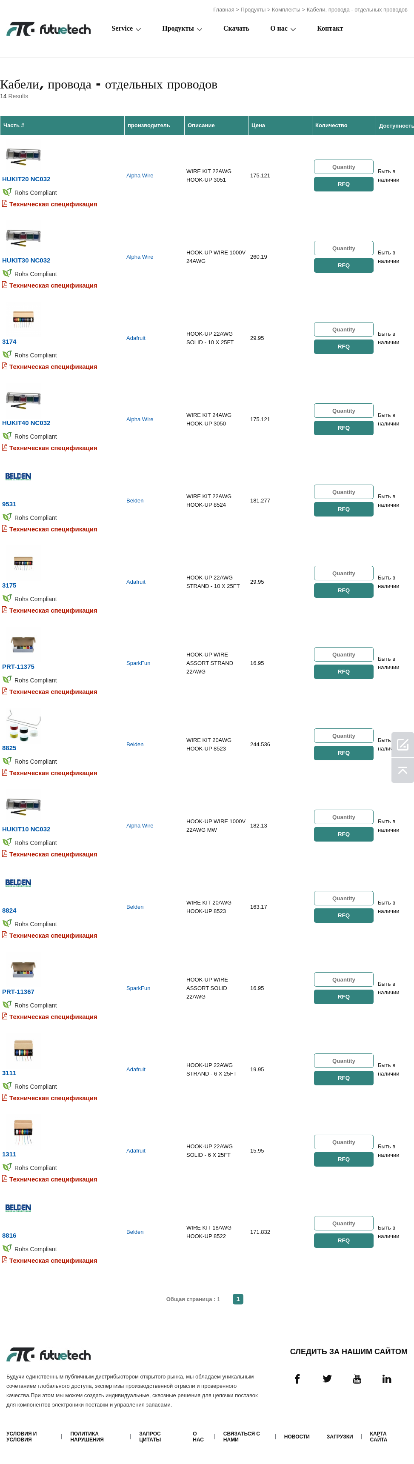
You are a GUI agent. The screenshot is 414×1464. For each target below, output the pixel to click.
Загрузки (340, 1437)
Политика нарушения (87, 1437)
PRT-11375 (18, 666)
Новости (297, 1437)
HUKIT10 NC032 (26, 829)
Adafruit (136, 338)
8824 (9, 910)
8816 (9, 1235)
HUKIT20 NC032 (26, 179)
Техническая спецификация (53, 204)
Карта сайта (379, 1437)
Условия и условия (21, 1437)
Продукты (253, 9)
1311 (9, 1154)
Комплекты (286, 9)
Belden (134, 500)
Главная (223, 9)
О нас (279, 28)
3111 (9, 1072)
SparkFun (138, 663)
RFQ (344, 184)
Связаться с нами (241, 1437)
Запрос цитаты (150, 1437)
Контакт (330, 28)
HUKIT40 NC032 (26, 422)
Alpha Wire (140, 175)
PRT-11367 (18, 991)
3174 (9, 341)
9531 (9, 504)
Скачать (236, 28)
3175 (9, 585)
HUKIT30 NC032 (26, 260)
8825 (9, 747)
